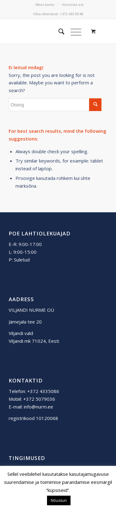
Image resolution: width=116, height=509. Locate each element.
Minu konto (45, 4)
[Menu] (72, 31)
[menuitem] (45, 4)
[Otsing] (58, 31)
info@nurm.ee (38, 407)
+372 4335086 (43, 391)
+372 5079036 (39, 399)
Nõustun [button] (59, 500)
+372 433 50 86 (71, 13)
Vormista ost (73, 4)
